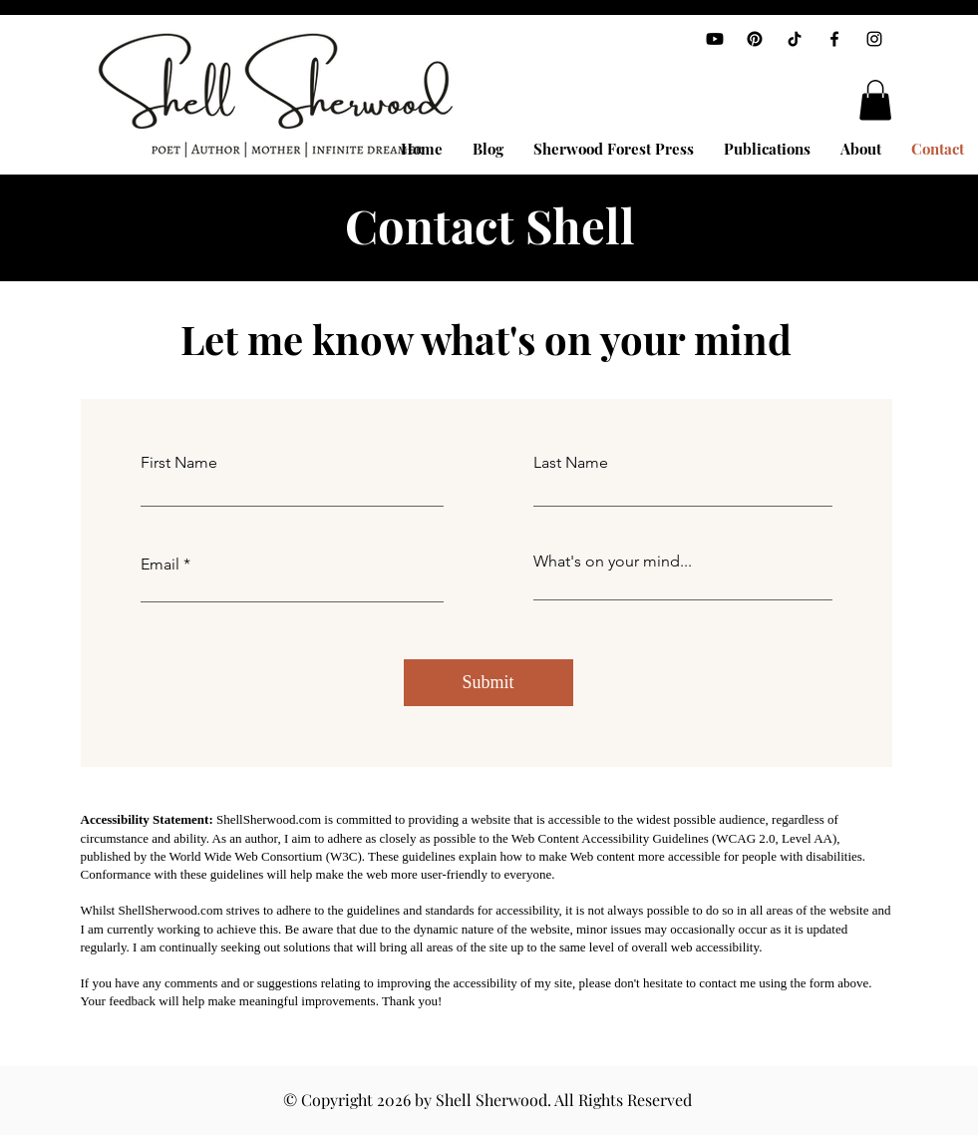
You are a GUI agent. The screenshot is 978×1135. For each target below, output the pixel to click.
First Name (179, 463)
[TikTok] (795, 39)
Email (160, 564)
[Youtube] (715, 39)
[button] (875, 100)
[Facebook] (834, 39)
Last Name (570, 463)
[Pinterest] (755, 39)
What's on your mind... (612, 561)
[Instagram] (874, 39)
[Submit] (488, 682)
